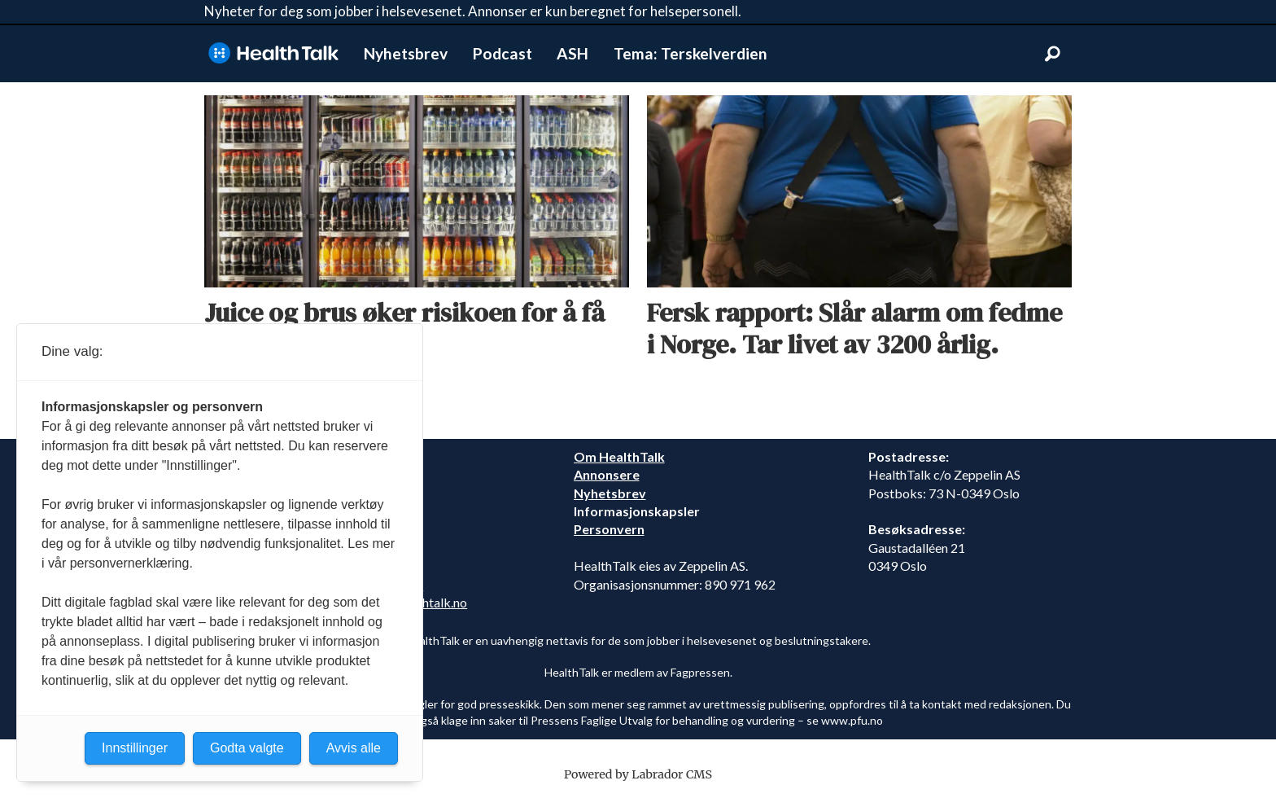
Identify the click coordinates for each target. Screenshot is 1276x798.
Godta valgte (247, 748)
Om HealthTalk (619, 456)
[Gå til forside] (273, 53)
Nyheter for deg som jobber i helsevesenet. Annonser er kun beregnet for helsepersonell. (472, 11)
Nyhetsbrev (406, 53)
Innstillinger (135, 748)
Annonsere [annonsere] (607, 474)
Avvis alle (353, 748)
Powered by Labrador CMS (638, 774)
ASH (572, 53)
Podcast (502, 53)
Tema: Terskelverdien (690, 53)
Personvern (609, 529)
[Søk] (1052, 53)
